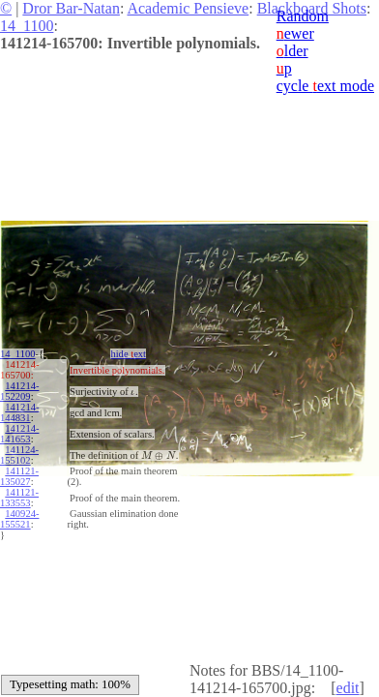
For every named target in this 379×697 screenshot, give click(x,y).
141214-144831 (19, 412)
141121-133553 (19, 497)
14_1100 (26, 25)
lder (292, 51)
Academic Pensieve (187, 8)
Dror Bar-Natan (71, 8)
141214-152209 (19, 391)
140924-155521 (19, 519)
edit (348, 688)
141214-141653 (19, 433)
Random (303, 16)
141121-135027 (19, 476)
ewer (295, 33)
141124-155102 (19, 455)
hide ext (128, 353)
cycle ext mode (325, 85)
